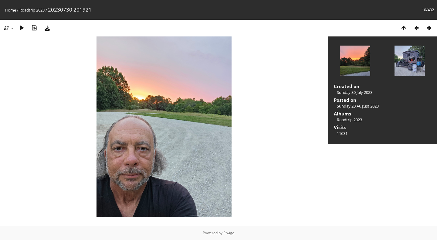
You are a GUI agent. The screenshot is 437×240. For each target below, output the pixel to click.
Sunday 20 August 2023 (358, 106)
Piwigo (228, 232)
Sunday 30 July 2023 (354, 92)
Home (10, 10)
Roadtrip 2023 (32, 10)
